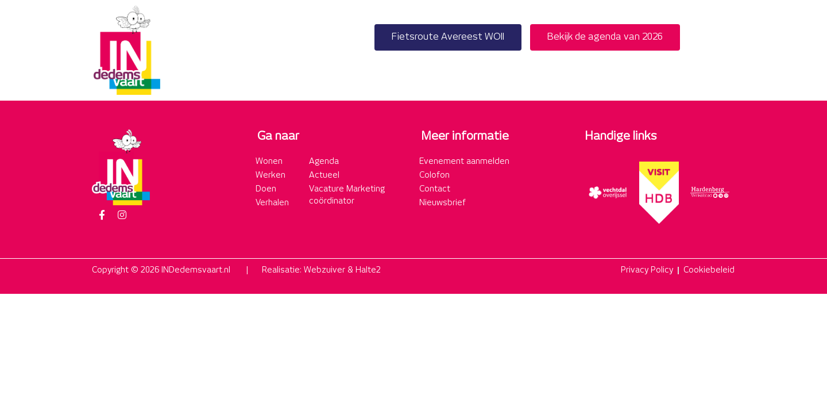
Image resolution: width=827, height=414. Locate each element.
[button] (722, 50)
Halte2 (368, 270)
